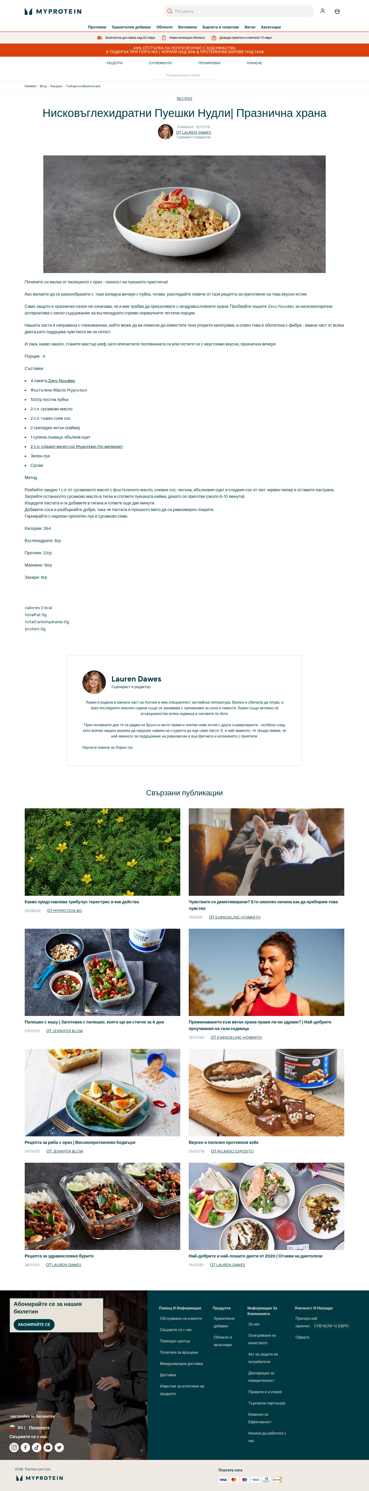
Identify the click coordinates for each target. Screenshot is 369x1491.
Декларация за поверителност (261, 1377)
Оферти (302, 1337)
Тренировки (209, 63)
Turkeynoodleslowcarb (83, 86)
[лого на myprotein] (53, 11)
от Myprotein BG (64, 910)
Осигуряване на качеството (262, 1339)
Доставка (168, 1375)
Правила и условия (265, 1392)
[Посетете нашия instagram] (14, 1447)
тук (130, 747)
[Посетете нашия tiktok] (36, 1447)
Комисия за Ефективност (259, 1418)
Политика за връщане (179, 1352)
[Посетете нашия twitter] (59, 1447)
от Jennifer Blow (64, 1031)
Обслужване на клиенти (181, 1318)
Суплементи (160, 63)
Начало (30, 86)
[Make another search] (184, 75)
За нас (254, 1324)
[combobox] (239, 11)
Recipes (56, 86)
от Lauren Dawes (193, 132)
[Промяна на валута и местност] (73, 1428)
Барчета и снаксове (221, 27)
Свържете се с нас (176, 1330)
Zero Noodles (61, 380)
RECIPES (184, 98)
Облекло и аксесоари (223, 1341)
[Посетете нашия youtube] (48, 1447)
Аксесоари (271, 27)
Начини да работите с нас (267, 1437)
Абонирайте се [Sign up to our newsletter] (34, 1324)
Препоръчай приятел (323, 1322)
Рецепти (115, 63)
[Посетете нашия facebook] (25, 1447)
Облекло (164, 27)
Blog (43, 86)
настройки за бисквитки (32, 1416)
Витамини (187, 27)
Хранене (254, 63)
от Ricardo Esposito (232, 1151)
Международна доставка (181, 1363)
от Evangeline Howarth (235, 917)
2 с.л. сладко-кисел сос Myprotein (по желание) (77, 446)
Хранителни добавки (131, 27)
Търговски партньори (266, 1403)
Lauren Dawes (136, 679)
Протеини (97, 27)
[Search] (170, 11)
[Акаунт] (323, 11)
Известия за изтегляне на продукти (182, 1390)
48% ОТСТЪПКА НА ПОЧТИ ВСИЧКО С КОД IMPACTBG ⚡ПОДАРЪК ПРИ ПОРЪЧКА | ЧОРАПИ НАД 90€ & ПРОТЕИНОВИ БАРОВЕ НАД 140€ (184, 50)
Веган (250, 27)
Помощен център (175, 1341)
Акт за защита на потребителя (263, 1358)
